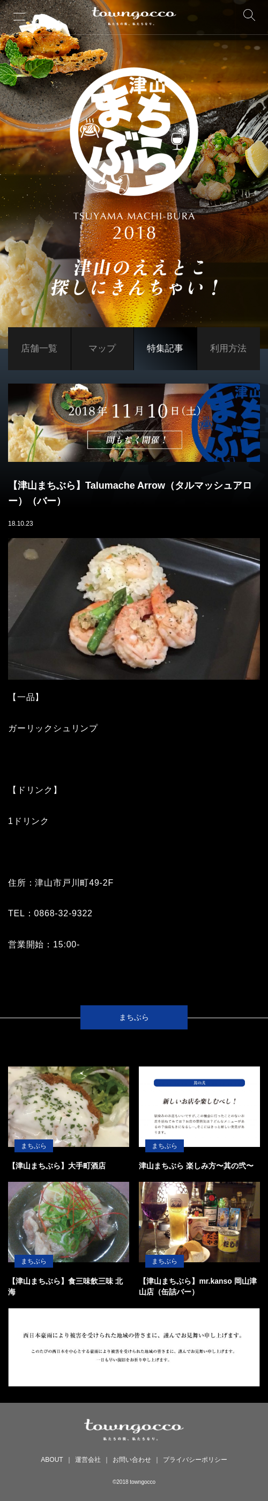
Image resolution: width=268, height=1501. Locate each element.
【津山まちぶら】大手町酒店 (57, 1165)
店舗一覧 (39, 348)
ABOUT (52, 1459)
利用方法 (228, 348)
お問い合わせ (132, 1459)
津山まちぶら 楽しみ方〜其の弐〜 (196, 1165)
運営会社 (88, 1459)
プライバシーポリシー (195, 1459)
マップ (102, 348)
